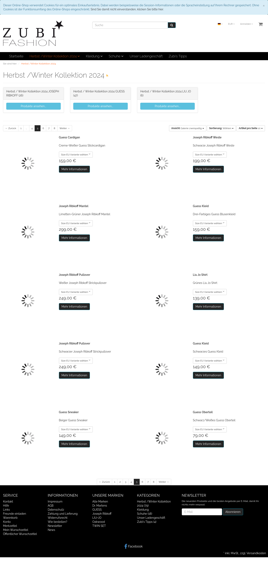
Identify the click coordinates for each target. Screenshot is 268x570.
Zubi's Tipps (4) (146, 521)
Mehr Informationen (74, 169)
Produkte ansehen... (33, 106)
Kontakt (8, 501)
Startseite (16, 56)
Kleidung (94, 56)
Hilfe (6, 505)
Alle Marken (100, 501)
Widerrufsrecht (58, 517)
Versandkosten (256, 553)
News (51, 530)
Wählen (221, 128)
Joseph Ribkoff (101, 513)
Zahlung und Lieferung (63, 513)
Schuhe (116, 56)
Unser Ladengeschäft (146, 56)
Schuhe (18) (144, 513)
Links (6, 509)
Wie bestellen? (57, 521)
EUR (231, 24)
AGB (50, 505)
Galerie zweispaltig (187, 128)
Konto (7, 521)
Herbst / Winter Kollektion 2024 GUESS (99, 91)
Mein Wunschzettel (15, 530)
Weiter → (65, 128)
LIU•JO (96, 517)
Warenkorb (10, 517)
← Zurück (10, 128)
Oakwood (98, 521)
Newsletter (55, 525)
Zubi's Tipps (178, 56)
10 (251, 128)
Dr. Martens (99, 505)
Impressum (55, 501)
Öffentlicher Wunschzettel (20, 534)
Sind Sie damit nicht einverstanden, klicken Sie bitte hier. (127, 9)
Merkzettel (10, 525)
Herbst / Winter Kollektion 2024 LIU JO (165, 91)
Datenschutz (56, 509)
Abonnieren (232, 511)
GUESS (97, 509)
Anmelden (246, 24)
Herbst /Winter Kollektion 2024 (54, 56)
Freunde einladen (14, 513)
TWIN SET (99, 525)
